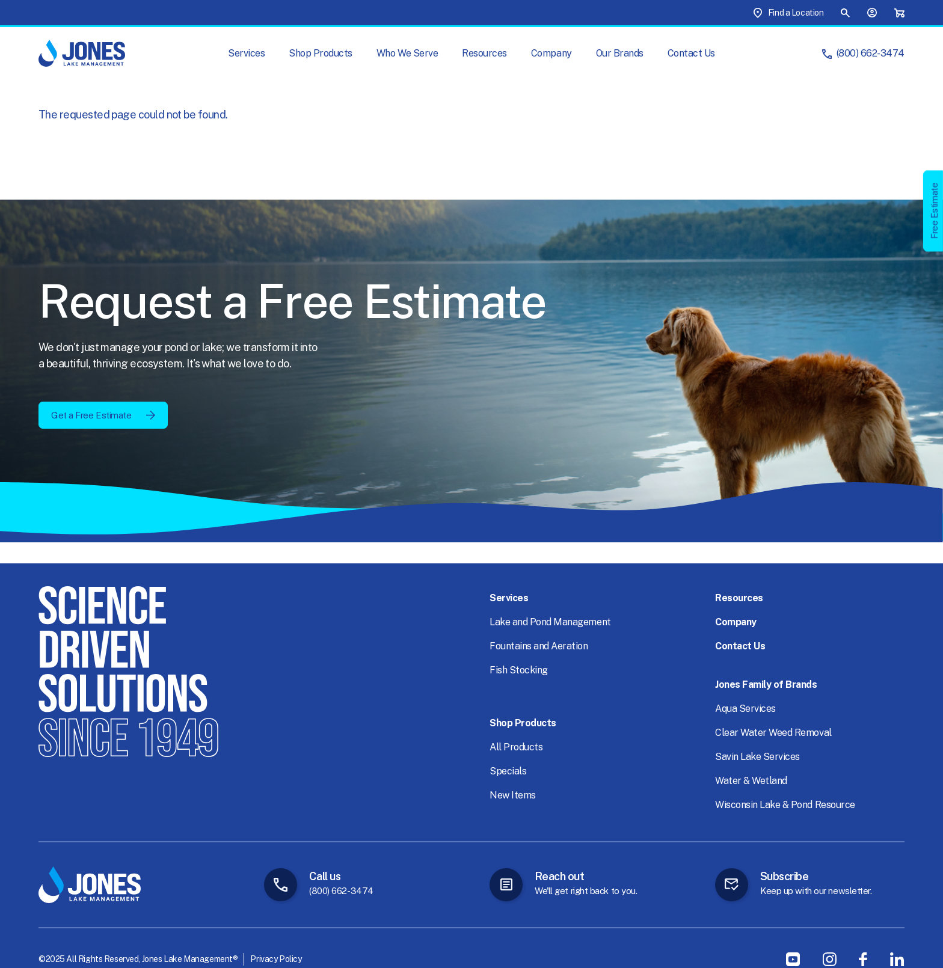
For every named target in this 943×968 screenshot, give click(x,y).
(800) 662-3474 (871, 53)
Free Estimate (934, 211)
